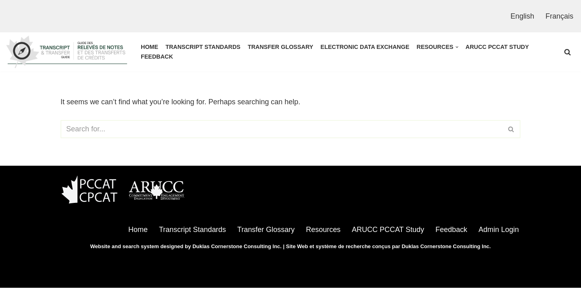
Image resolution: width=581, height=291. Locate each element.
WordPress (142, 280)
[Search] (567, 51)
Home (149, 47)
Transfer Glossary (280, 47)
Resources (322, 233)
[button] (457, 47)
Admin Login (499, 233)
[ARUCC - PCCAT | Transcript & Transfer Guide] (66, 52)
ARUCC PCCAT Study (497, 47)
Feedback (157, 56)
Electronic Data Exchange (365, 47)
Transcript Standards (202, 47)
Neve (69, 280)
